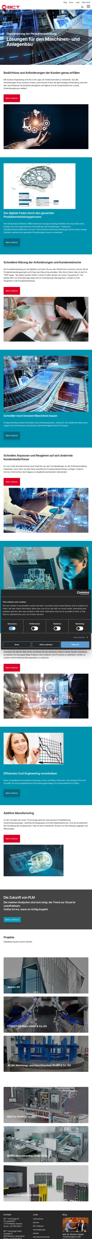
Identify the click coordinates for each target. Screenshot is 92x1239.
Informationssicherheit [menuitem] (41, 1237)
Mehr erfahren (12, 242)
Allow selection (45, 645)
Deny (17, 645)
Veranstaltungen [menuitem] (39, 1230)
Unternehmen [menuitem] (38, 1219)
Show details (79, 637)
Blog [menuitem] (65, 2)
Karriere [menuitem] (36, 1222)
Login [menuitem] (77, 2)
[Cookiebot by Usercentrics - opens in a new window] (78, 593)
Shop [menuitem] (71, 2)
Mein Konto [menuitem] (86, 2)
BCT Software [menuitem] (38, 1226)
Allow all (75, 645)
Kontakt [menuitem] (36, 1233)
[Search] (82, 7)
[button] (88, 6)
